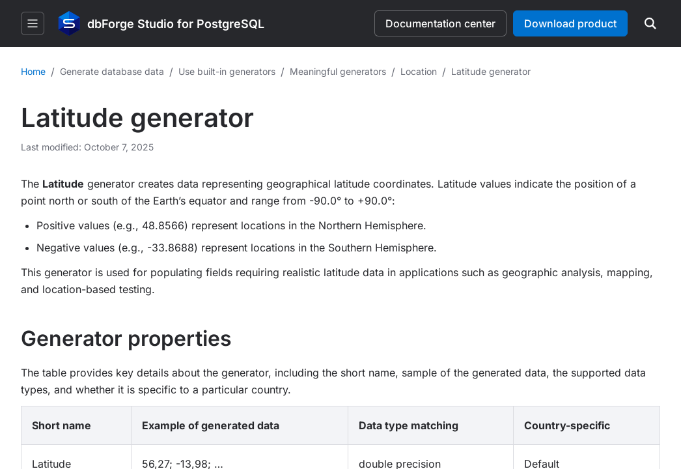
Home (33, 71)
